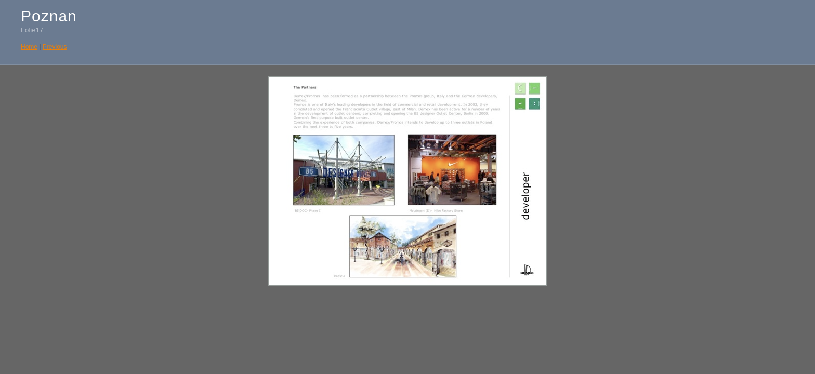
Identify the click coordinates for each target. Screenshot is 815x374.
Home (29, 46)
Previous (55, 46)
